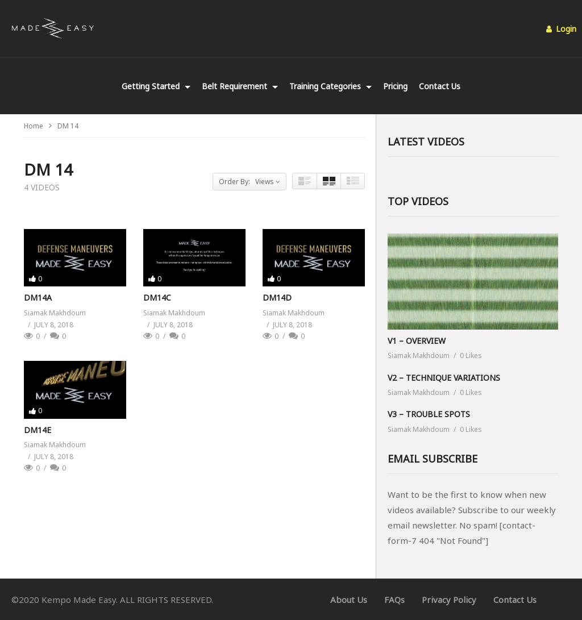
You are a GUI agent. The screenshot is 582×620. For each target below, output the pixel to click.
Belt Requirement (240, 86)
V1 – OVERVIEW (417, 340)
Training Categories (330, 86)
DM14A (38, 297)
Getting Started (156, 86)
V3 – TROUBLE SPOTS (429, 414)
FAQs (394, 599)
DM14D (277, 297)
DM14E (37, 430)
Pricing (395, 86)
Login (561, 28)
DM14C (157, 297)
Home (33, 126)
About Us (348, 599)
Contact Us (439, 86)
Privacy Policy (449, 599)
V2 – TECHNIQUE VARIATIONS (444, 377)
